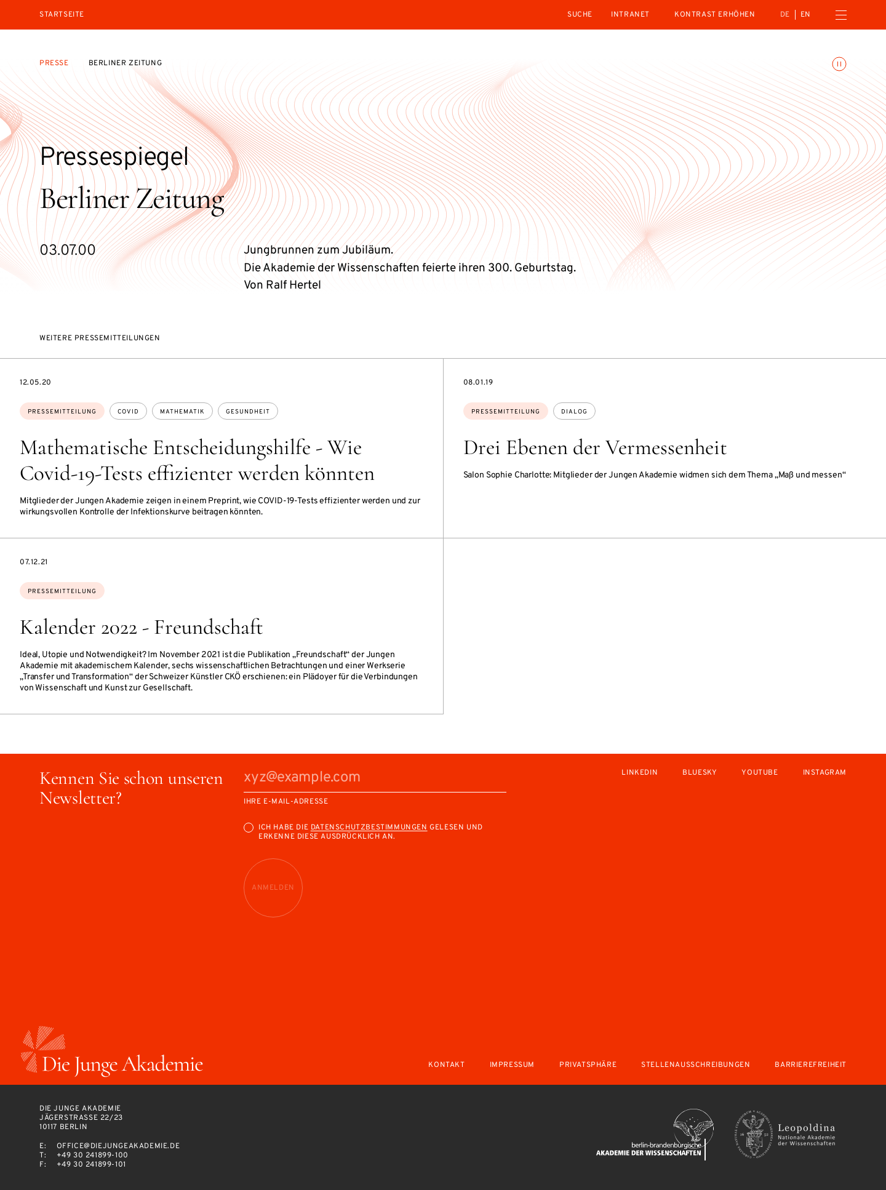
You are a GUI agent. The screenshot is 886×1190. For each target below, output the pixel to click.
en (805, 15)
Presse (54, 63)
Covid (128, 412)
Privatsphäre (588, 1065)
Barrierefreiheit (811, 1065)
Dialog (574, 412)
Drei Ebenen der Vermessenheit (595, 447)
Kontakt (446, 1065)
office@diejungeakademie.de (118, 1146)
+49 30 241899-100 (93, 1155)
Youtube (759, 773)
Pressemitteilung (62, 412)
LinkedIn (639, 773)
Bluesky (699, 773)
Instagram (825, 773)
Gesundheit (248, 412)
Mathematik (182, 412)
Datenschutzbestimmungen (369, 828)
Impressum (512, 1065)
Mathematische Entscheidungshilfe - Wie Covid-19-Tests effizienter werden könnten (197, 460)
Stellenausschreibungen (695, 1065)
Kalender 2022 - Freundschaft (141, 627)
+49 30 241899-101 (91, 1165)
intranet (630, 15)
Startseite (61, 15)
